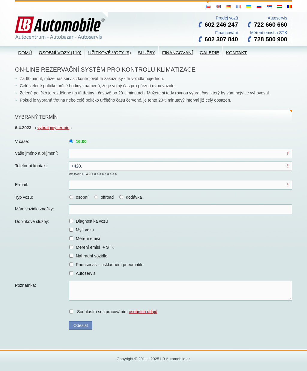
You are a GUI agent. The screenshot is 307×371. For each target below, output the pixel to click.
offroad (107, 197)
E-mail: (21, 184)
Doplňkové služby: (32, 221)
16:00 (81, 141)
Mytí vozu (85, 229)
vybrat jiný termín (53, 127)
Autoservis (85, 273)
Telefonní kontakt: (31, 165)
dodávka (134, 197)
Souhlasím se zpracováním (117, 311)
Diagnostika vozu (92, 221)
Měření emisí (88, 238)
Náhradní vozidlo (91, 256)
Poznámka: (25, 285)
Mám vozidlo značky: (34, 208)
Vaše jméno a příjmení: (36, 153)
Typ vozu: (24, 197)
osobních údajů (143, 311)
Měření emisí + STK (95, 247)
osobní (82, 197)
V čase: (22, 141)
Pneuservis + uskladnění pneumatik (109, 264)
